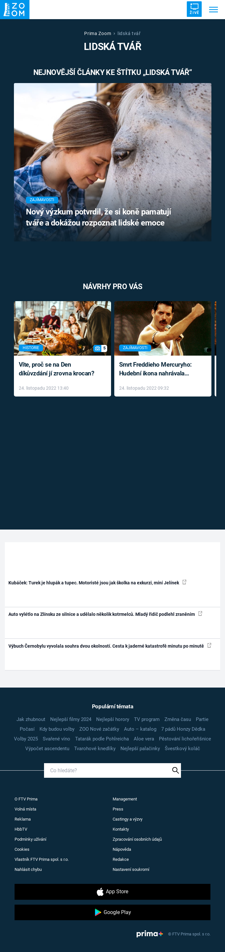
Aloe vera (144, 739)
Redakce (121, 859)
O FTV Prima (26, 799)
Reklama (23, 819)
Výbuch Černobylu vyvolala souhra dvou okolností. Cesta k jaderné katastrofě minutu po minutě (109, 646)
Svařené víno (56, 739)
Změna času (177, 719)
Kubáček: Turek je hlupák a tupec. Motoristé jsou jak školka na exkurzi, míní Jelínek (97, 582)
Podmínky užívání (30, 839)
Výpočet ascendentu (47, 748)
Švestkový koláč (182, 748)
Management (125, 799)
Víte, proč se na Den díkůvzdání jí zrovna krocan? (56, 369)
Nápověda (122, 849)
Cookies (22, 849)
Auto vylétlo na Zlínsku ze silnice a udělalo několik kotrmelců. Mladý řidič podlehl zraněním (105, 614)
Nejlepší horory (112, 719)
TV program (147, 719)
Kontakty (121, 829)
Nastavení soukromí (131, 869)
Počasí (27, 729)
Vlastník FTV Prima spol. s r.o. (42, 859)
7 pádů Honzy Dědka (183, 729)
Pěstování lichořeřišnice (185, 739)
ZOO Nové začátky (99, 729)
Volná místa (25, 809)
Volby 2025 (26, 739)
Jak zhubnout (31, 719)
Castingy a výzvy (127, 819)
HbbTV (21, 829)
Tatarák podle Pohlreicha (102, 739)
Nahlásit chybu (28, 869)
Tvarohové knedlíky (95, 748)
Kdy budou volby (56, 729)
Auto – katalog (140, 729)
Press (118, 809)
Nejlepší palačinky (140, 748)
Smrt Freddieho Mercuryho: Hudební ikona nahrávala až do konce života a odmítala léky (158, 369)
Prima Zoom (97, 33)
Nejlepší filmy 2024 (70, 719)
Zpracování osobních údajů (137, 839)
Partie (202, 719)
